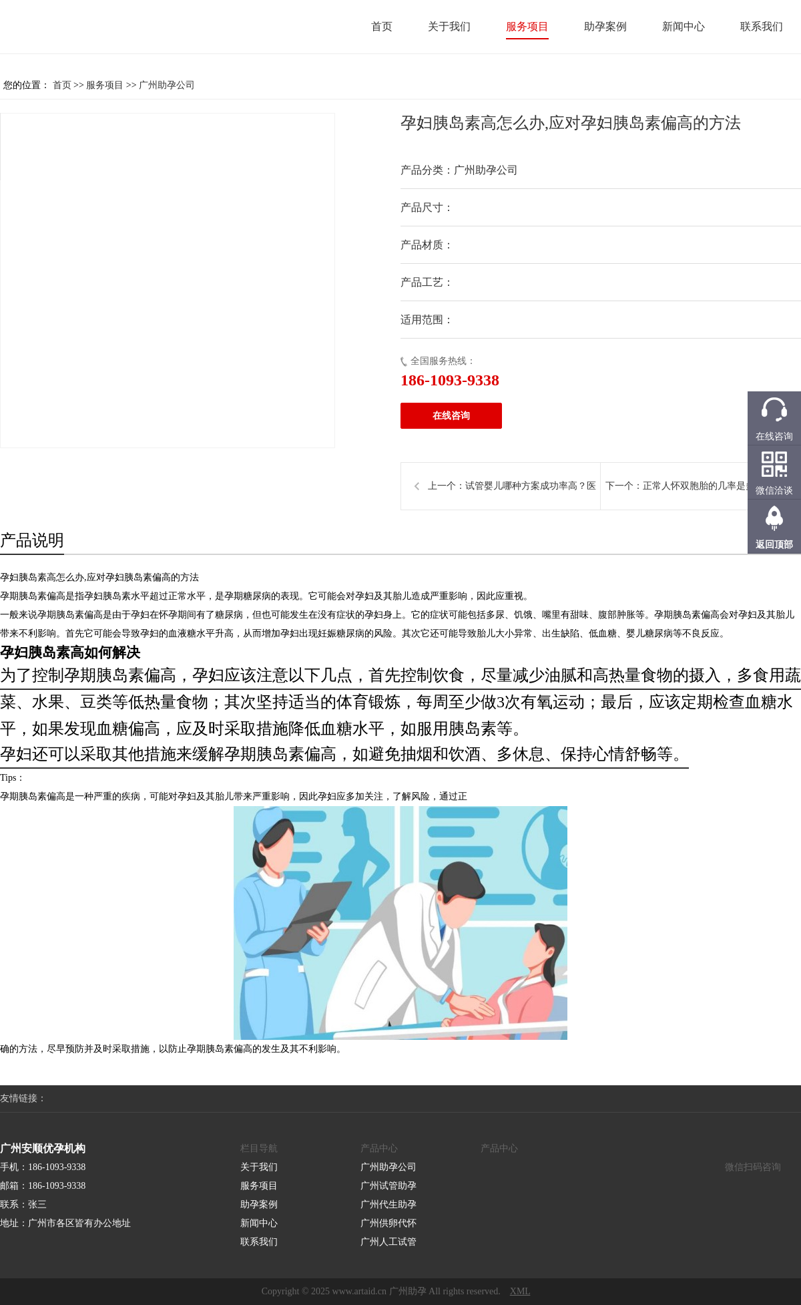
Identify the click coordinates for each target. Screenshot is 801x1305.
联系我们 (761, 26)
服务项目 (527, 26)
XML (520, 1291)
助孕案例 (605, 26)
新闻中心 (683, 26)
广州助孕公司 (167, 85)
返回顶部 (774, 545)
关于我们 (449, 26)
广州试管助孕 (388, 1186)
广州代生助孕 (388, 1204)
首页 (381, 26)
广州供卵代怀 (388, 1223)
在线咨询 (451, 416)
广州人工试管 (388, 1242)
